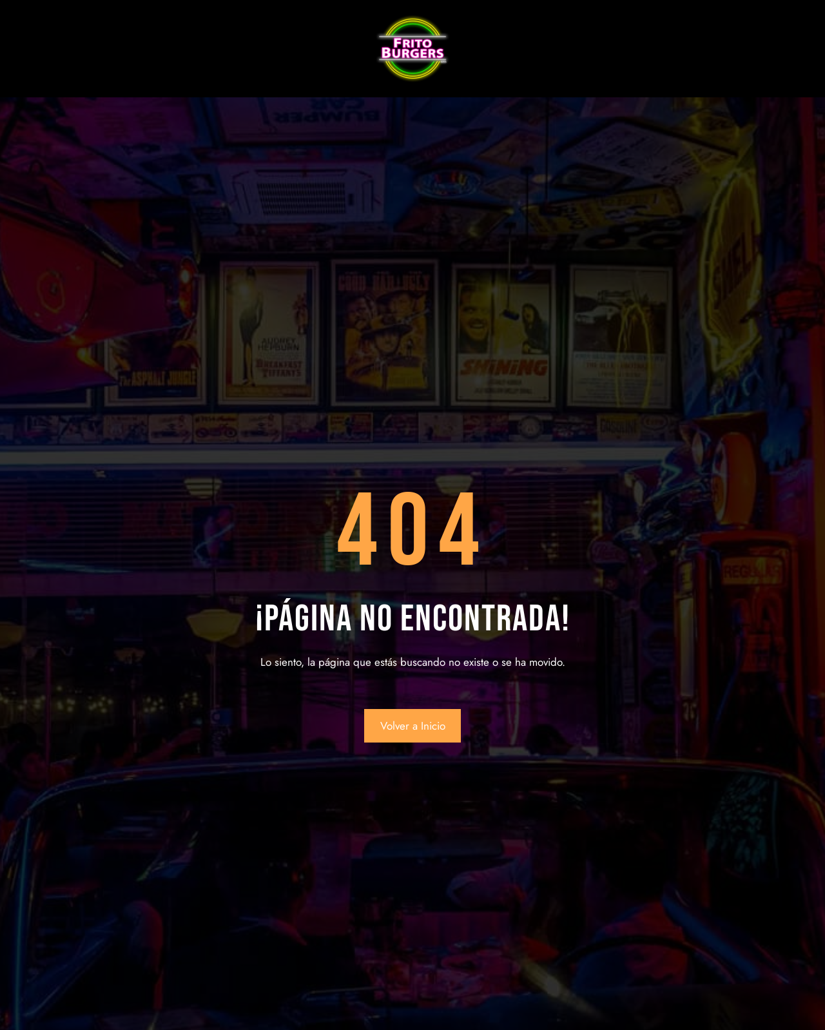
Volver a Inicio (412, 726)
